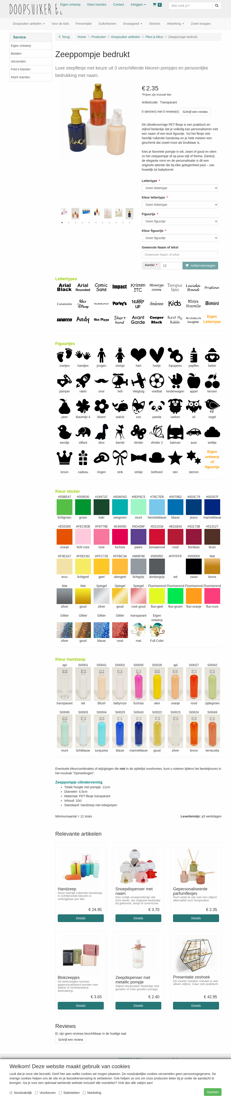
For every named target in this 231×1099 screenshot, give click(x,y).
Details (80, 918)
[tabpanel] (97, 212)
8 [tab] (109, 222)
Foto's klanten (20, 69)
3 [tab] (75, 222)
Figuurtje (148, 214)
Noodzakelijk (20, 1093)
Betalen (16, 53)
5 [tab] (89, 222)
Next (136, 213)
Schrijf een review (195, 112)
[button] (138, 4)
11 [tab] (129, 222)
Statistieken (69, 1093)
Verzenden (18, 61)
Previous (57, 213)
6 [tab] (96, 222)
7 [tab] (102, 222)
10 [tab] (123, 222)
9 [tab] (116, 222)
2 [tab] (69, 222)
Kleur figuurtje (153, 231)
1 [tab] (62, 222)
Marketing (92, 1093)
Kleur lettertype (153, 197)
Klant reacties (20, 77)
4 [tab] (82, 222)
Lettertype (149, 181)
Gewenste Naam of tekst (160, 247)
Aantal (150, 264)
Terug (66, 37)
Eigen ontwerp (21, 45)
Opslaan (213, 1092)
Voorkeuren (45, 1093)
